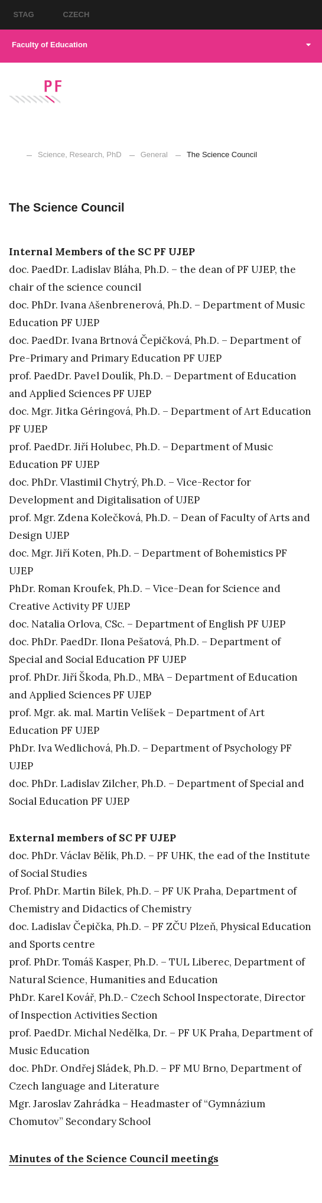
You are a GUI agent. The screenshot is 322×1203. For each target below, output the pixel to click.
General (154, 154)
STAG (24, 14)
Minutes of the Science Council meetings (114, 1158)
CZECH (76, 14)
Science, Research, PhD (80, 154)
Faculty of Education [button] (161, 44)
